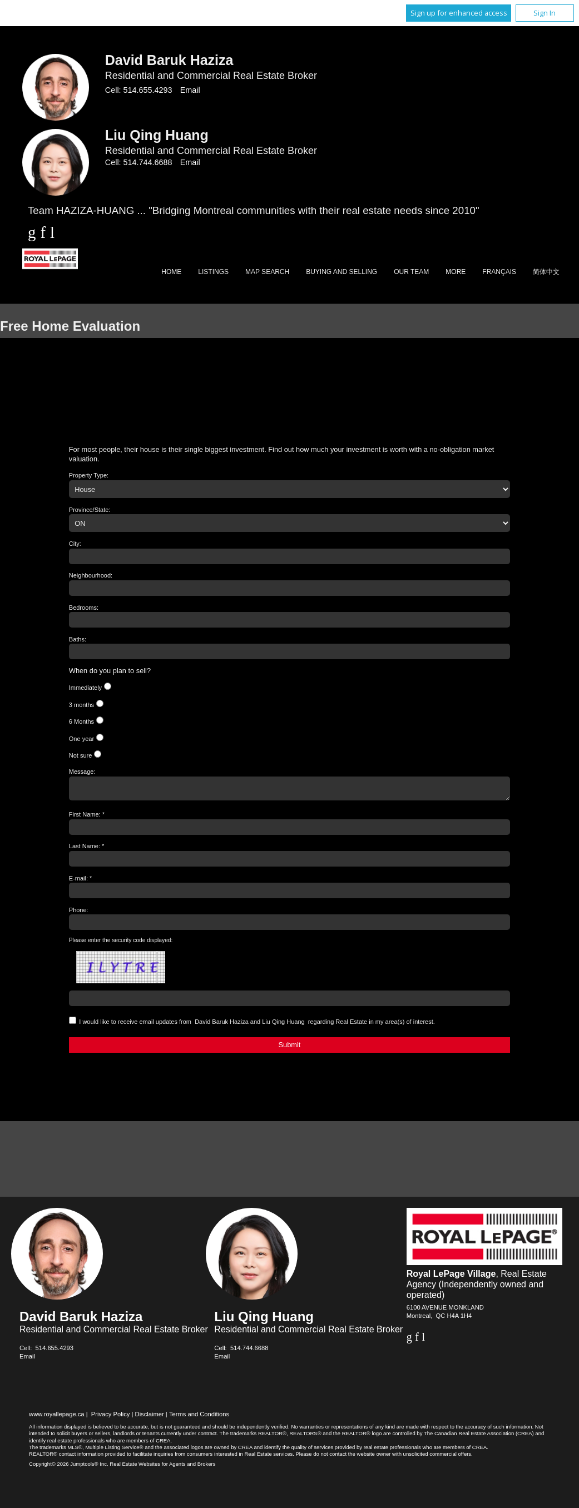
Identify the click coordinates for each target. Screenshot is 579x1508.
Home (171, 272)
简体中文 (546, 272)
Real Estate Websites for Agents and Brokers (162, 1467)
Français (499, 272)
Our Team (411, 272)
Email (190, 90)
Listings (213, 272)
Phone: (78, 913)
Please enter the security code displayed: (121, 943)
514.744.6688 (147, 162)
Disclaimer (149, 1417)
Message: (82, 771)
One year (81, 738)
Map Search (267, 272)
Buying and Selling (341, 272)
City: (75, 543)
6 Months (81, 721)
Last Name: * (87, 849)
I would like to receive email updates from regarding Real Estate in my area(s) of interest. (257, 1025)
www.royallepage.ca (57, 1417)
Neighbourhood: (90, 575)
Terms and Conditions (199, 1417)
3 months (81, 704)
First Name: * (87, 817)
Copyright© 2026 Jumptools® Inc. (68, 1467)
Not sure (80, 755)
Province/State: (90, 509)
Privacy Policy (110, 1417)
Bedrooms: (83, 607)
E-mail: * (80, 881)
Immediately (85, 687)
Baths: (77, 639)
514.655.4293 (147, 90)
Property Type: (88, 475)
